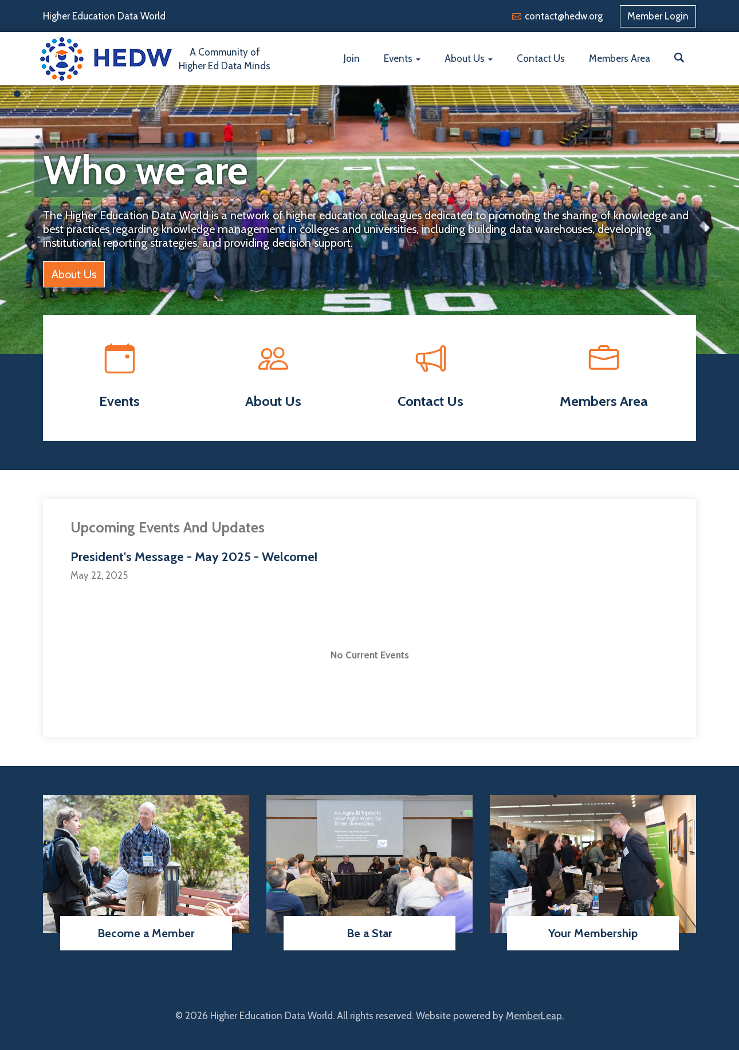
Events (402, 58)
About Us (469, 58)
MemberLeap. (535, 1015)
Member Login (658, 16)
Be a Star (369, 933)
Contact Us (541, 58)
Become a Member (146, 933)
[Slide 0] (17, 93)
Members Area (619, 58)
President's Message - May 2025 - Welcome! (193, 557)
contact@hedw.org (564, 16)
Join (352, 58)
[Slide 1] (26, 93)
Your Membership (593, 933)
